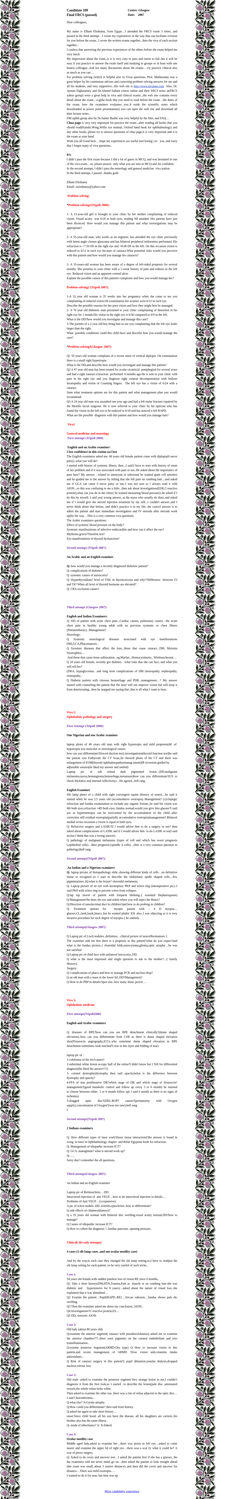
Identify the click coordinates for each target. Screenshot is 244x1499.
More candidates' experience (122, 1491)
